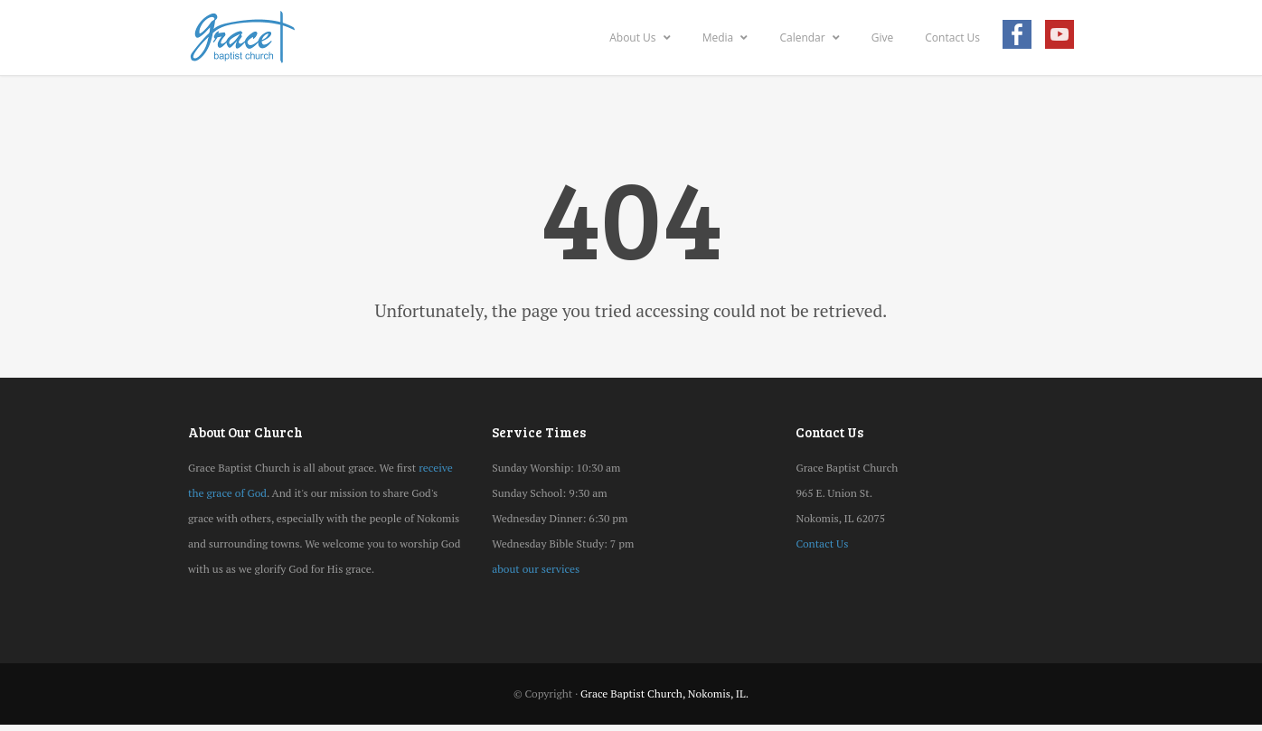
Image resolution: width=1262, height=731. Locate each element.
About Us (640, 37)
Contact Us (952, 37)
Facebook (1017, 38)
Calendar (809, 37)
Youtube (1059, 38)
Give (882, 37)
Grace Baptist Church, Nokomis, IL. (664, 693)
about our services (535, 569)
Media (725, 37)
